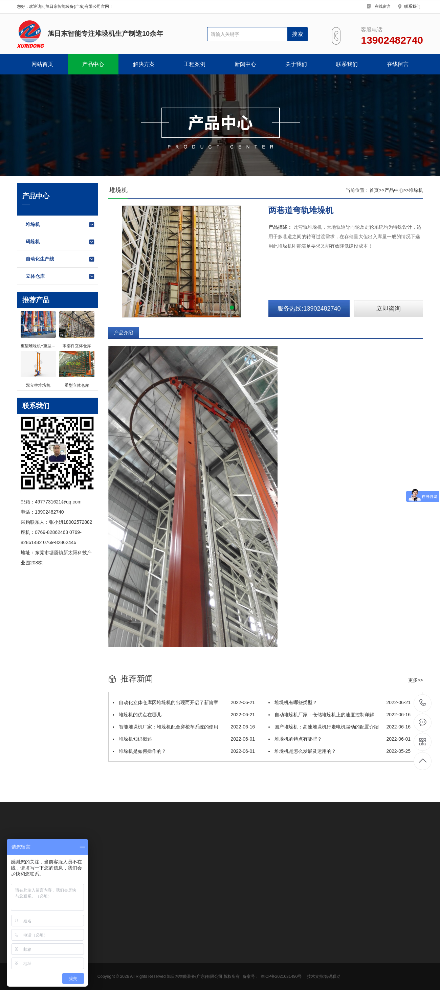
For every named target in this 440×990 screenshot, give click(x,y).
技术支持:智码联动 (323, 976)
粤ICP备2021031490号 (281, 976)
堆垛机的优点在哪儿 (184, 714)
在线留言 (383, 6)
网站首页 (42, 64)
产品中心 (93, 64)
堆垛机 (60, 224)
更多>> (415, 680)
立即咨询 (388, 308)
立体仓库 (60, 276)
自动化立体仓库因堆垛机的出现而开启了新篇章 (184, 702)
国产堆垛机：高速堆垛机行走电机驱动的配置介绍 (339, 727)
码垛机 (60, 242)
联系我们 (412, 6)
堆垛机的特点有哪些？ (339, 739)
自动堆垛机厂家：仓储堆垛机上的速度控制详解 (339, 714)
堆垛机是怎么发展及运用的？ (339, 751)
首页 (374, 190)
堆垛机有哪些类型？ (339, 702)
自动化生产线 (60, 259)
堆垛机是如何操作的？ (184, 751)
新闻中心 (245, 64)
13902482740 (423, 703)
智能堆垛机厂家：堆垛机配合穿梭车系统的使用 (184, 727)
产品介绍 (123, 332)
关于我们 (296, 64)
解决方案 (144, 64)
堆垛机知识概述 (184, 739)
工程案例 (194, 64)
